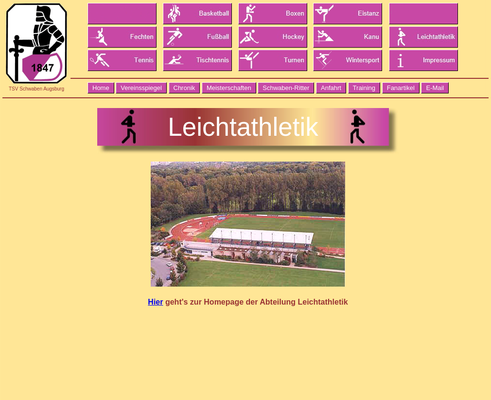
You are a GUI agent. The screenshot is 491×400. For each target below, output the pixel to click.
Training (364, 87)
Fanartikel (401, 87)
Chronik (184, 87)
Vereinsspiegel (141, 87)
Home (100, 87)
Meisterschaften (229, 87)
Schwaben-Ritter (286, 87)
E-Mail (435, 87)
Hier (155, 302)
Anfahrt (331, 87)
